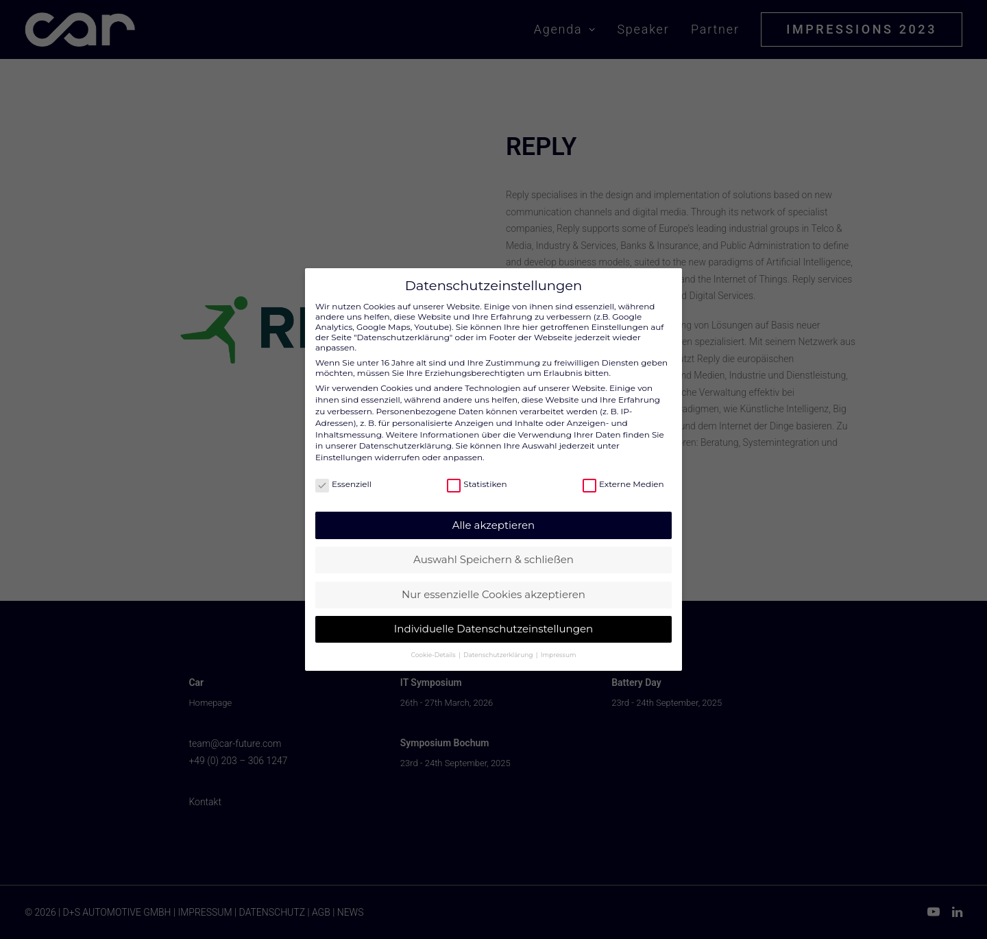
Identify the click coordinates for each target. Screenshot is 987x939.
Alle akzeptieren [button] (493, 516)
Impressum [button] (558, 646)
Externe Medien (623, 476)
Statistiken (477, 476)
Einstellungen (343, 449)
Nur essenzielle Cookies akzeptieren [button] (493, 586)
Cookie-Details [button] (434, 646)
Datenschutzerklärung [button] (499, 646)
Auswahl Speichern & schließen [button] (493, 551)
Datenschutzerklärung (405, 437)
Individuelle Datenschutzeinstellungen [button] (493, 620)
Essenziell (343, 476)
